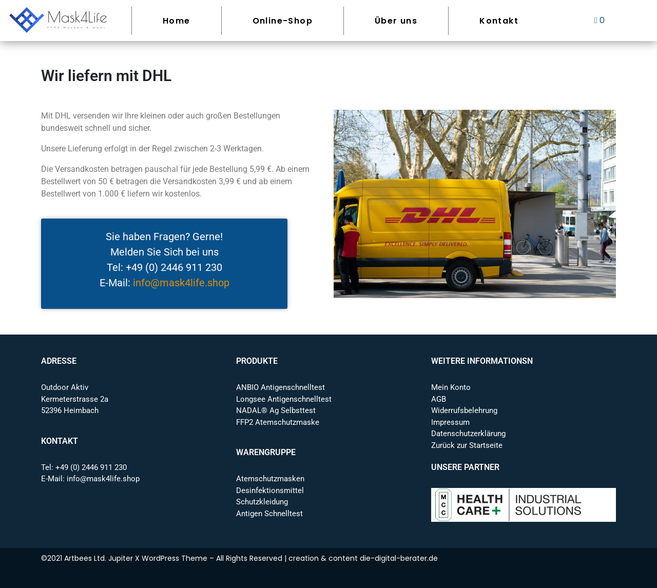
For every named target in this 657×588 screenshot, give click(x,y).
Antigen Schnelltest (269, 513)
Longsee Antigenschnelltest (284, 399)
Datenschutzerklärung (468, 433)
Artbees (78, 558)
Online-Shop (283, 21)
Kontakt (498, 21)
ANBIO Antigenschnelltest (280, 387)
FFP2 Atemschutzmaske (277, 422)
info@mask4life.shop (181, 283)
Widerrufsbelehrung (464, 410)
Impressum (450, 422)
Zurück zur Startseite (467, 445)
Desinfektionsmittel (270, 490)
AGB (438, 399)
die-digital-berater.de (399, 558)
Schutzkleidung (262, 501)
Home (176, 21)
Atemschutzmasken (270, 478)
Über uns (396, 21)
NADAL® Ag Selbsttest (276, 410)
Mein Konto (451, 387)
